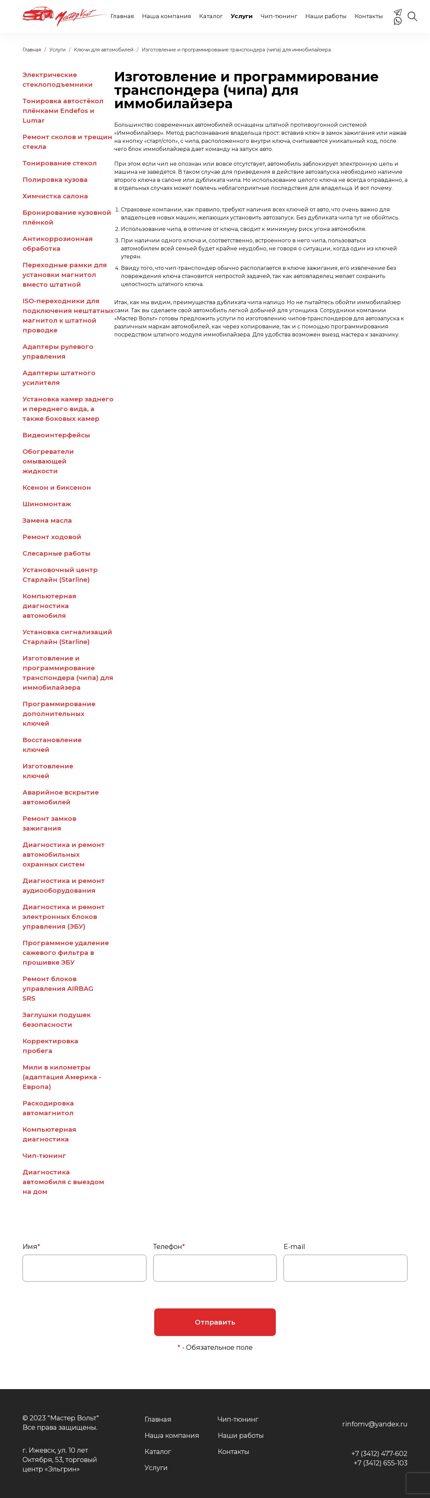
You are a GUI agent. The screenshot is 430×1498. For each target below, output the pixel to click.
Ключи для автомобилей (103, 50)
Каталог (211, 16)
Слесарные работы (56, 553)
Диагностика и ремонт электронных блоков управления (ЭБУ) (64, 916)
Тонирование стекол (60, 163)
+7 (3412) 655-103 (380, 1463)
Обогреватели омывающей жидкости (48, 461)
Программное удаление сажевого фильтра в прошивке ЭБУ (66, 952)
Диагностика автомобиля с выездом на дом (63, 1182)
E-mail (294, 1247)
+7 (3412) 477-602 (379, 1454)
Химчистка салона (55, 196)
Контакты (369, 16)
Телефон (169, 1247)
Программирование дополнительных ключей (59, 713)
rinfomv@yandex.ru (374, 1424)
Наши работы (326, 16)
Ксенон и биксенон (57, 487)
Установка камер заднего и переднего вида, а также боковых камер (68, 408)
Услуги (242, 16)
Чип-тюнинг (279, 16)
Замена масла (47, 520)
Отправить (215, 1322)
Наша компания (166, 16)
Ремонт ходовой (52, 537)
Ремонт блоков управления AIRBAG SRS (58, 988)
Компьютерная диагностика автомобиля (49, 605)
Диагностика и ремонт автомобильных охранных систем (64, 854)
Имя (31, 1247)
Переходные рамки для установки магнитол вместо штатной (65, 274)
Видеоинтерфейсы (56, 435)
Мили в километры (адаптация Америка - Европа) (62, 1077)
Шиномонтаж (47, 504)
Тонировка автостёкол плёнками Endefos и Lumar (63, 110)
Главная (122, 16)
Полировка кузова (55, 180)
